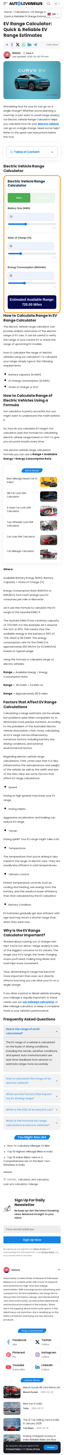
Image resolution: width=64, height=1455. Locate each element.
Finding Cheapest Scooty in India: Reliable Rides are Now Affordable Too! (39, 1439)
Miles (19, 197)
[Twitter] (46, 1342)
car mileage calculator (38, 1002)
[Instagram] (46, 1354)
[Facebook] (17, 1342)
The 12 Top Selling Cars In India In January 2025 (41, 1421)
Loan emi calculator (15, 1184)
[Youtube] (17, 1367)
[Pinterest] (17, 1354)
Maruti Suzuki (30, 1392)
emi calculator (40, 1179)
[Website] (59, 1270)
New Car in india (32, 1403)
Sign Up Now (32, 1240)
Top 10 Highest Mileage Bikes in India (30, 1151)
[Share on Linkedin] (29, 44)
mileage (33, 1184)
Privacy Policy (13, 1449)
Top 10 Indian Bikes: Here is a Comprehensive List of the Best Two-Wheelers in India (27, 1161)
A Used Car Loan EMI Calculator (19, 509)
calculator (24, 1179)
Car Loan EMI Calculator (21, 536)
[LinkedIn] (46, 1367)
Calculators (21, 12)
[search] (48, 3)
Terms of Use (33, 1449)
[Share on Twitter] (17, 44)
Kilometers (43, 197)
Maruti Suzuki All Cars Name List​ (41, 1387)
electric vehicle (48, 124)
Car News (28, 1428)
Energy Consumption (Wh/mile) (27, 267)
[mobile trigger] (6, 4)
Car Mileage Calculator (20, 551)
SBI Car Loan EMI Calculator (16, 494)
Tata (26, 1408)
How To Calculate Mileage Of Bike (28, 1145)
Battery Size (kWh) (19, 208)
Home (8, 12)
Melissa (16, 52)
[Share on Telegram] (35, 44)
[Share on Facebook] (12, 44)
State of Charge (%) (19, 237)
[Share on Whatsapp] (23, 44)
